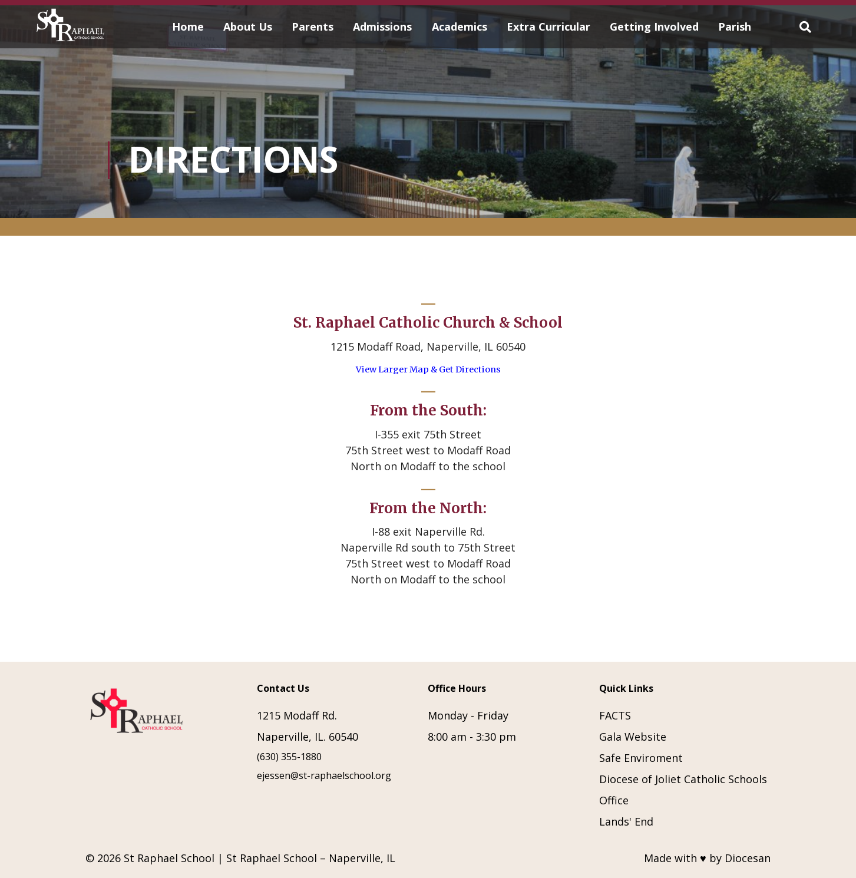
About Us (247, 26)
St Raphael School (169, 858)
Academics (459, 26)
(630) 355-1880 (289, 756)
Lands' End (626, 821)
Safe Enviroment (641, 758)
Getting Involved (654, 26)
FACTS (615, 715)
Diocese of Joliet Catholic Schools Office (683, 789)
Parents (312, 26)
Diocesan (748, 858)
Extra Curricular (548, 26)
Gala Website (632, 737)
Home (188, 26)
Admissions (382, 26)
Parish (734, 26)
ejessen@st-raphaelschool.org (324, 775)
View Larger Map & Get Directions (428, 369)
